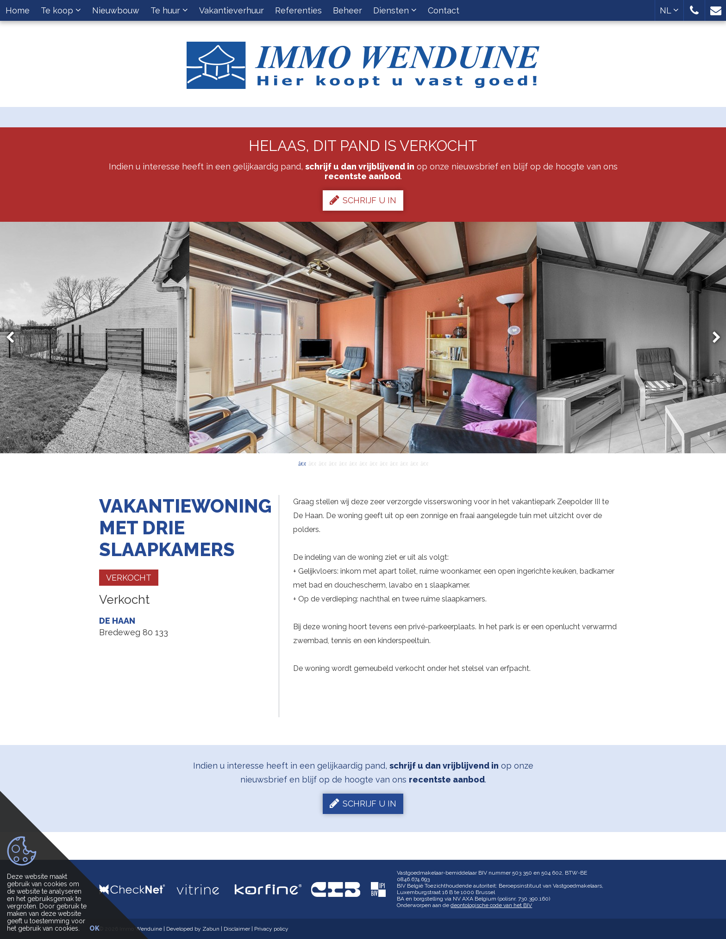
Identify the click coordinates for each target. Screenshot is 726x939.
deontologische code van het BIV (491, 905)
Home (18, 10)
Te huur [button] (169, 10)
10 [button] (393, 463)
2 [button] (312, 463)
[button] (694, 10)
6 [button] (353, 463)
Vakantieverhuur (231, 10)
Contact (443, 10)
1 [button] (302, 463)
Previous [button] (14, 338)
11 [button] (404, 463)
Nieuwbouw (115, 10)
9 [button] (383, 463)
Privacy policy (271, 929)
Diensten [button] (395, 10)
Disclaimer (237, 929)
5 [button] (342, 463)
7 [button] (363, 463)
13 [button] (424, 463)
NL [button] (669, 10)
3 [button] (322, 463)
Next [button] (712, 338)
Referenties (298, 10)
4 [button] (332, 463)
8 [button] (373, 463)
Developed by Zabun (192, 929)
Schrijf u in (363, 200)
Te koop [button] (61, 10)
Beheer (347, 10)
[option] (363, 337)
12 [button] (414, 463)
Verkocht (128, 577)
